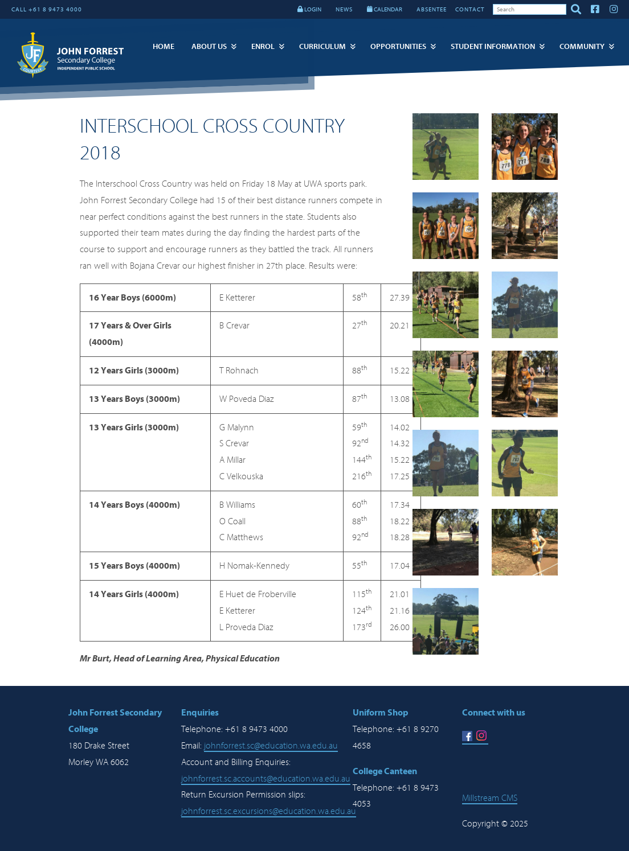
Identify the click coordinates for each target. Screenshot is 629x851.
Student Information (493, 46)
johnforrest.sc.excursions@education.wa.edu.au (268, 811)
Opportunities (398, 46)
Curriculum (322, 46)
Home (163, 46)
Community (582, 46)
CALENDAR (384, 9)
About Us (209, 46)
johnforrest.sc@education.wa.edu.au (271, 746)
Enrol (263, 46)
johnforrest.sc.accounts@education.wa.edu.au (265, 779)
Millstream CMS (489, 798)
